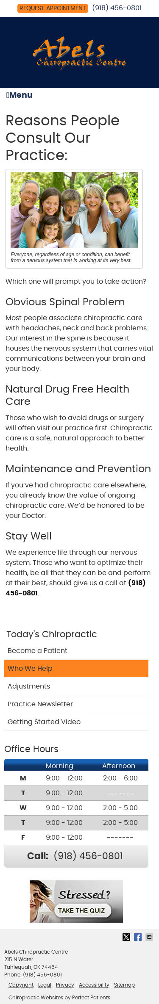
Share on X (127, 937)
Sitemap (124, 984)
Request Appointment (53, 8)
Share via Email (150, 937)
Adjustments (29, 686)
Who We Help (30, 668)
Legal (44, 984)
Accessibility (94, 984)
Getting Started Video (44, 722)
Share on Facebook (138, 937)
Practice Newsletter (40, 704)
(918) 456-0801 (117, 8)
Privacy (65, 984)
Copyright (20, 984)
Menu (19, 95)
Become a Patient (37, 650)
